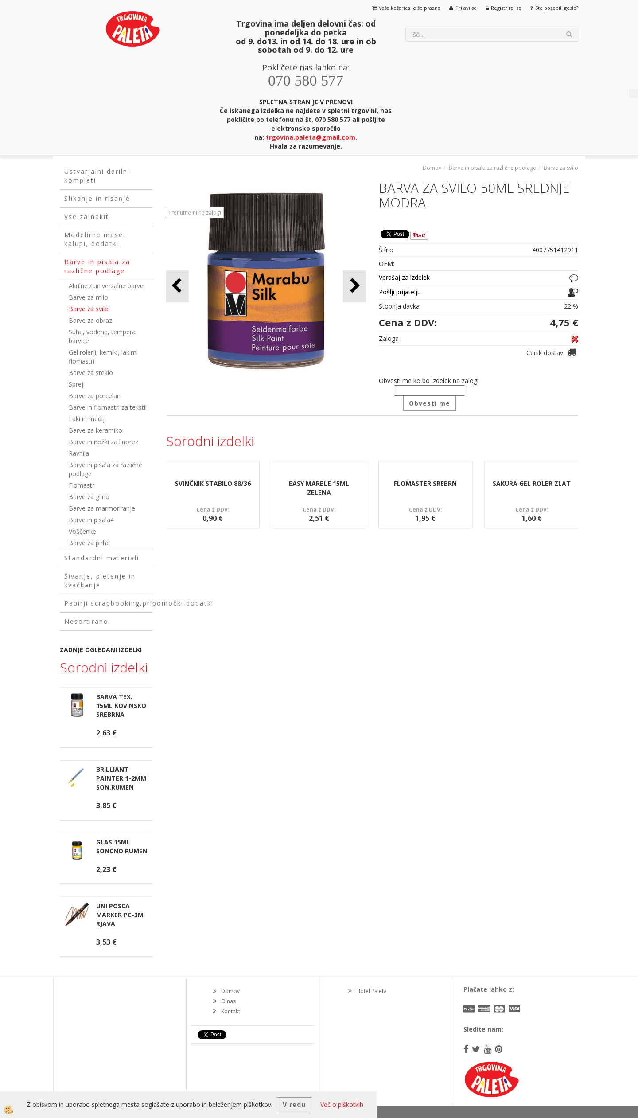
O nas (228, 1001)
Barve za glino (89, 497)
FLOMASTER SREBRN (425, 483)
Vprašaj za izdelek (404, 277)
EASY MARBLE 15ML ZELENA (319, 487)
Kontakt (230, 1011)
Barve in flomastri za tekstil (108, 407)
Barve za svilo (89, 309)
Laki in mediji (87, 418)
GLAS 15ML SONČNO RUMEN (122, 846)
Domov (432, 168)
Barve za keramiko (95, 430)
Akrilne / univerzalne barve (106, 285)
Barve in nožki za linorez (103, 442)
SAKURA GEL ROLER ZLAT (532, 483)
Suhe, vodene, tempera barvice (102, 336)
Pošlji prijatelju (400, 292)
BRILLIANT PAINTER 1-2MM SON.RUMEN (121, 778)
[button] (354, 286)
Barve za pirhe (89, 543)
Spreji (77, 384)
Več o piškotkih (341, 1104)
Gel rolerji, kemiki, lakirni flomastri (103, 356)
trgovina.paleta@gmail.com (310, 137)
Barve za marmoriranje (102, 508)
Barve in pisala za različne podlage (105, 469)
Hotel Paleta (371, 991)
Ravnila (79, 453)
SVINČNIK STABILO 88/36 (213, 483)
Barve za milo (88, 297)
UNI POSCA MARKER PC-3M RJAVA (120, 915)
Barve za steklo (91, 372)
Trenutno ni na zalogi (194, 212)
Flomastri (82, 485)
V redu (294, 1104)
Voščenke (82, 531)
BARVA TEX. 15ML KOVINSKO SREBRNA (121, 705)
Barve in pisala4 (91, 520)
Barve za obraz (90, 320)
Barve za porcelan (95, 395)
